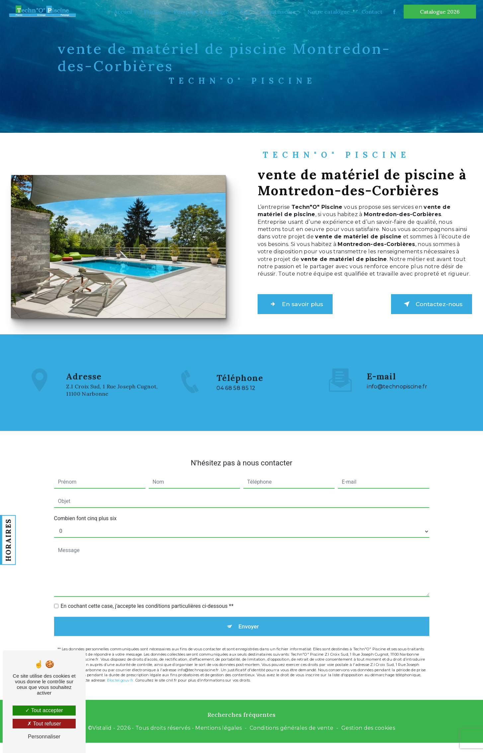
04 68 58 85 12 (235, 409)
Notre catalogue (327, 11)
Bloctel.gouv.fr (120, 662)
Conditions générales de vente (291, 731)
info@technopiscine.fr (397, 366)
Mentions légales (218, 731)
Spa (243, 11)
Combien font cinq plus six (85, 497)
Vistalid (102, 731)
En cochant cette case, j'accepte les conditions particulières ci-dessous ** (147, 585)
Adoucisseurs (277, 11)
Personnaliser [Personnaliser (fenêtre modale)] (44, 736)
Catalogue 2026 (438, 11)
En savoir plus (301, 304)
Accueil (121, 11)
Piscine (151, 11)
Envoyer (249, 606)
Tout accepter (44, 710)
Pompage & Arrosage (199, 11)
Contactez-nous (424, 304)
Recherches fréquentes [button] (241, 717)
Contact (370, 11)
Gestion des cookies (368, 731)
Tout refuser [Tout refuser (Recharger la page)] (44, 723)
